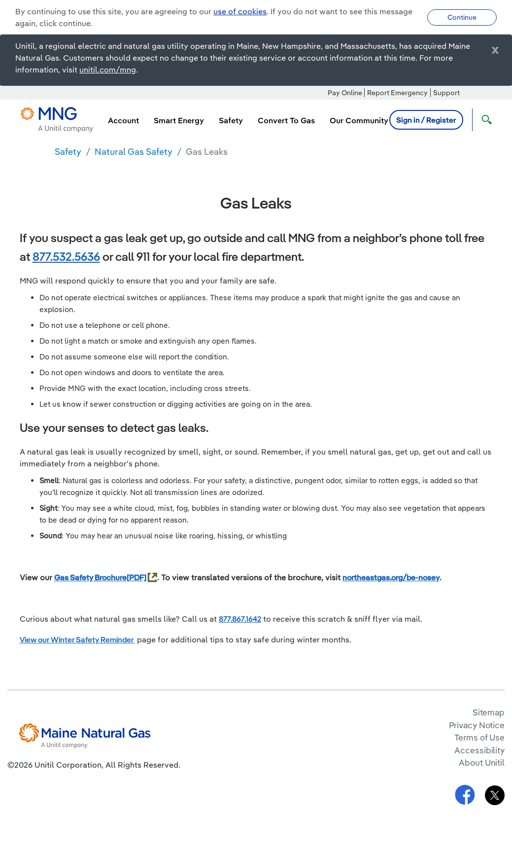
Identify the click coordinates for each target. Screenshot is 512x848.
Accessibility (479, 750)
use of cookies (240, 11)
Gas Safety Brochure (90, 577)
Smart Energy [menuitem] (179, 120)
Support (446, 92)
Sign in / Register (426, 120)
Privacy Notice (477, 725)
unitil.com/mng (107, 69)
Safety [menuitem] (231, 120)
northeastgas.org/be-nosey (391, 577)
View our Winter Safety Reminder (77, 639)
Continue (462, 17)
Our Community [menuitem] (359, 120)
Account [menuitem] (123, 120)
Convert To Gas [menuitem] (286, 120)
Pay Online (345, 92)
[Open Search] (484, 119)
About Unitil (482, 762)
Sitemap (489, 712)
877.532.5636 (66, 256)
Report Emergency (397, 92)
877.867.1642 (240, 619)
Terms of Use (479, 737)
